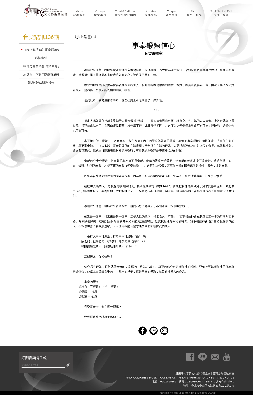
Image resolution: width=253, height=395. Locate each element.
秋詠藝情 (41, 58)
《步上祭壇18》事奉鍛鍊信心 (41, 49)
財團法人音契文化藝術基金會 (45, 11)
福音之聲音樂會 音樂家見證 (41, 66)
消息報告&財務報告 (41, 82)
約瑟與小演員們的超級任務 (41, 74)
